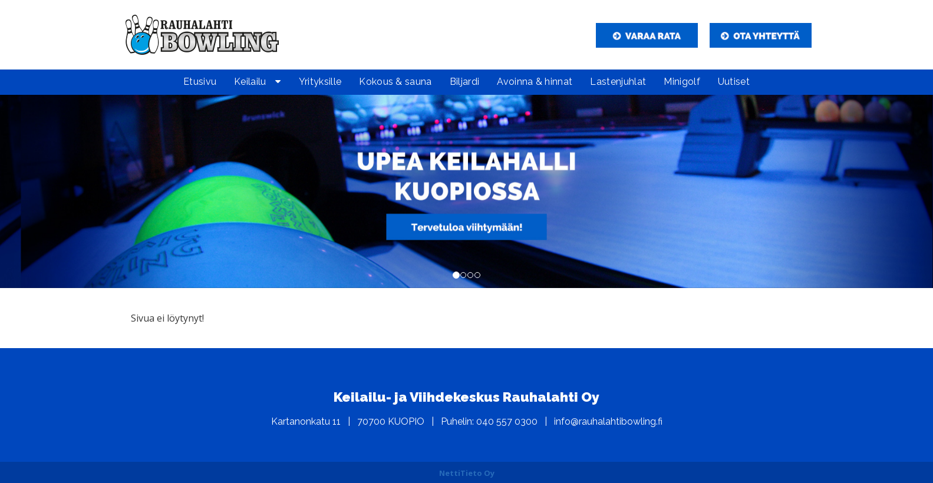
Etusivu (199, 81)
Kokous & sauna (395, 81)
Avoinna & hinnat (534, 81)
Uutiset (734, 81)
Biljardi (465, 81)
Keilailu (250, 81)
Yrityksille (320, 81)
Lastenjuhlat (618, 81)
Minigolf (682, 81)
